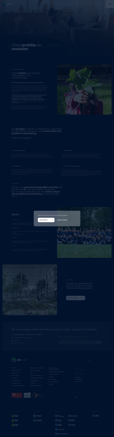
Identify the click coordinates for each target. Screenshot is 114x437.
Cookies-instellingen (62, 220)
